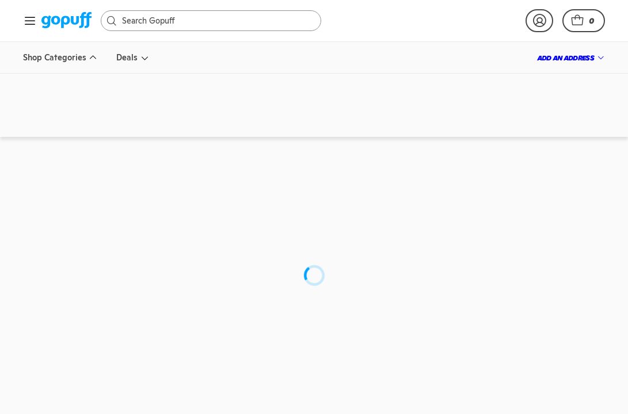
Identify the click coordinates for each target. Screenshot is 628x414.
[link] (66, 21)
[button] (583, 20)
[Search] (216, 20)
